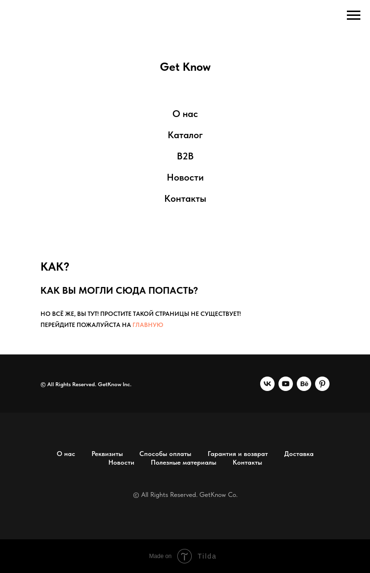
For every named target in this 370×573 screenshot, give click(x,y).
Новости (185, 177)
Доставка (299, 453)
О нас (185, 113)
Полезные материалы (183, 462)
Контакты (185, 198)
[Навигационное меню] (353, 15)
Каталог (185, 135)
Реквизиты (107, 453)
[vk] (267, 384)
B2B (185, 156)
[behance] (304, 384)
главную (147, 324)
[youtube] (285, 384)
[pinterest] (322, 384)
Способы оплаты (165, 453)
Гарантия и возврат (238, 453)
